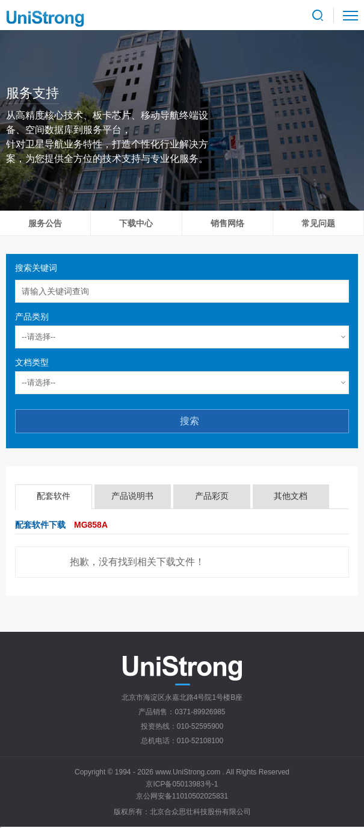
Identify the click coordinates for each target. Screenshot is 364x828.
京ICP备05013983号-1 (182, 784)
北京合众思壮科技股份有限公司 (200, 812)
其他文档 (290, 496)
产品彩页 (212, 496)
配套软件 (53, 496)
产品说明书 (132, 496)
